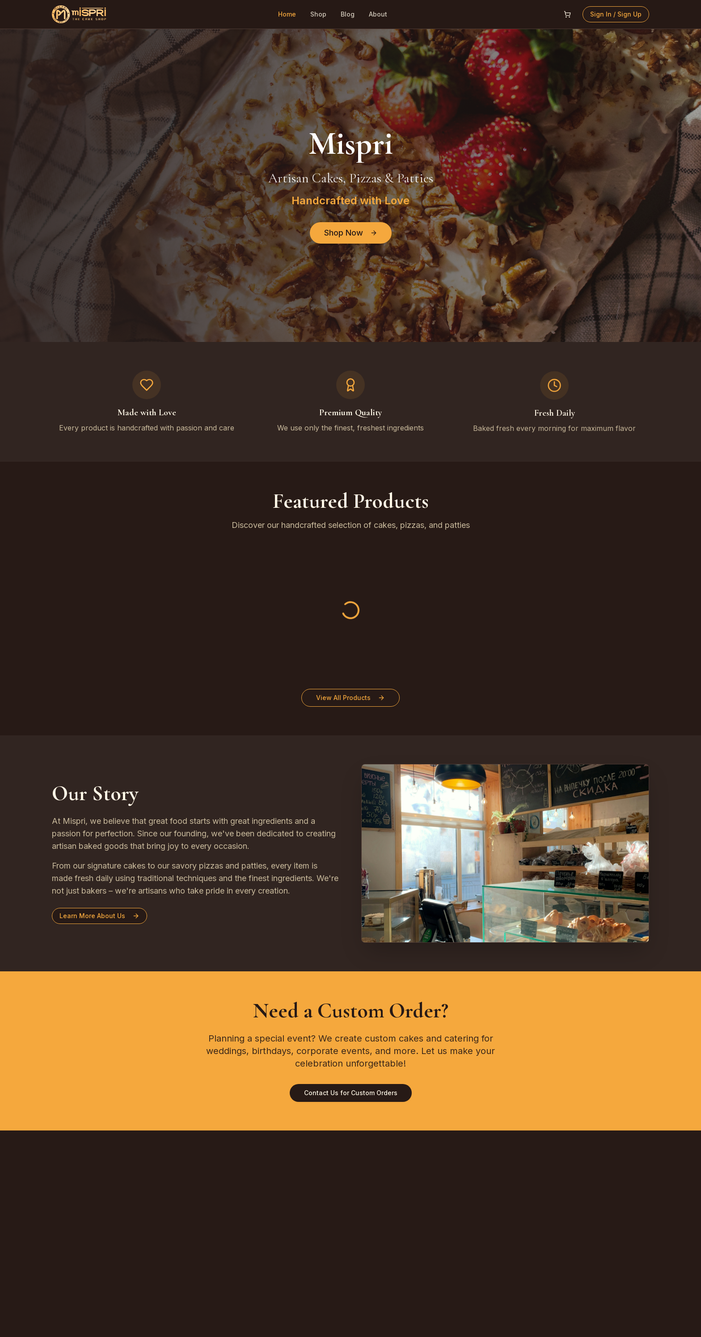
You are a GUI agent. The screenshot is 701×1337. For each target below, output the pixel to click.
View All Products (350, 697)
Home (287, 14)
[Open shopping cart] (567, 14)
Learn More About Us (98, 915)
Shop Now (350, 232)
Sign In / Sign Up (616, 14)
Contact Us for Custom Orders (350, 1093)
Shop (318, 14)
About (378, 14)
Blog (348, 14)
